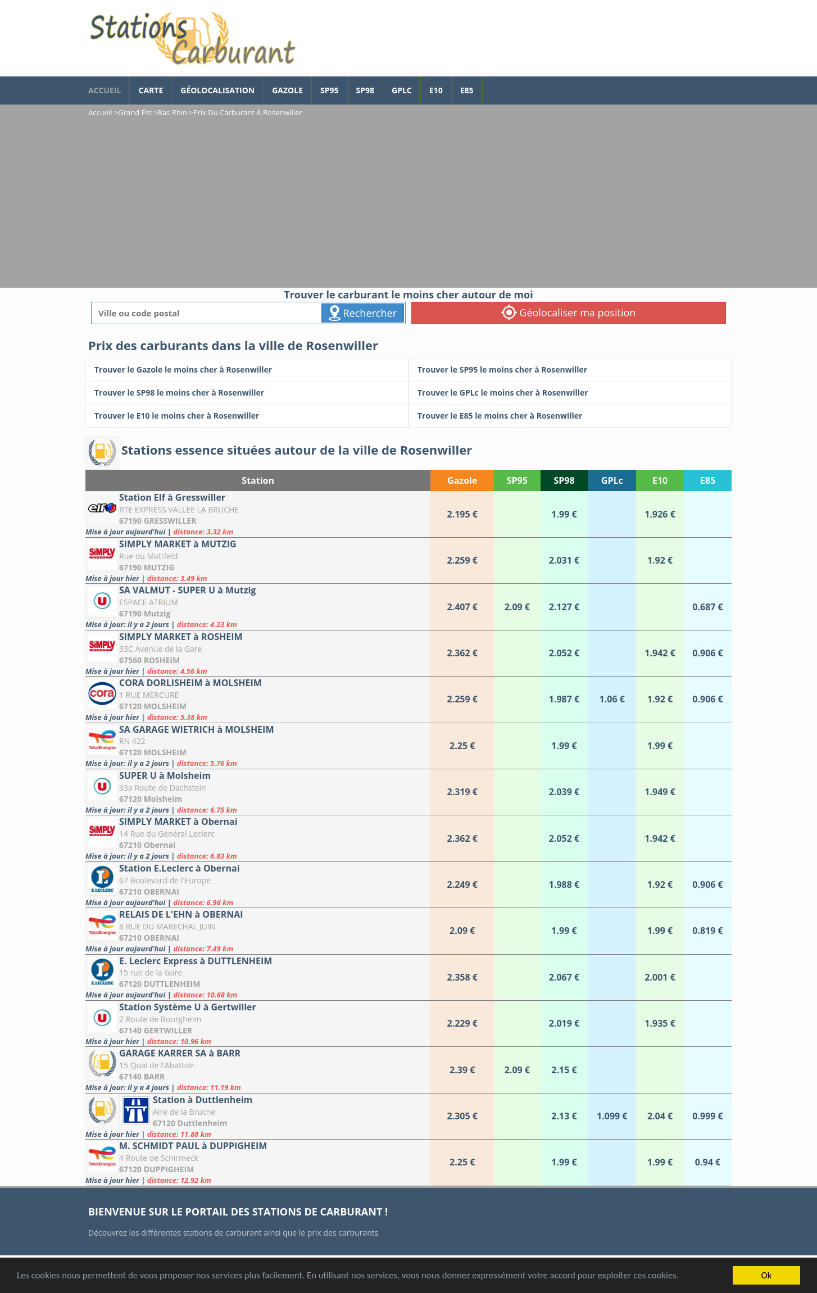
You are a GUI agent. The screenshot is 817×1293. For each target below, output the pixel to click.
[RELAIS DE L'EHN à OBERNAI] (257, 931)
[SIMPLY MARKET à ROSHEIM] (257, 653)
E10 (436, 90)
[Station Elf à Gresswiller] (257, 514)
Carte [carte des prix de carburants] (150, 90)
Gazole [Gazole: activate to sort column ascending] (462, 480)
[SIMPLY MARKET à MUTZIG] (257, 560)
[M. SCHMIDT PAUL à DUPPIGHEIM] (257, 1162)
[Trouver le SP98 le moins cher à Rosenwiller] (247, 392)
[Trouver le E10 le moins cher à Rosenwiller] (247, 415)
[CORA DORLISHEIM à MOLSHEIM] (257, 699)
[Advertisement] (408, 203)
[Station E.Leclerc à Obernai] (257, 885)
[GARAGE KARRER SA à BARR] (257, 1069)
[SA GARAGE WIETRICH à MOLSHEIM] (257, 746)
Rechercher (363, 313)
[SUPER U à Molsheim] (257, 792)
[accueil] (192, 38)
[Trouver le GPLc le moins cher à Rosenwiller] (570, 392)
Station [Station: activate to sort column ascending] (258, 480)
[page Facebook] (491, 84)
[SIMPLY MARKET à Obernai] (257, 838)
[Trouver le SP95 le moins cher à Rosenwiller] (570, 369)
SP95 (329, 90)
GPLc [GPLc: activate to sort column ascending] (612, 480)
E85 (467, 90)
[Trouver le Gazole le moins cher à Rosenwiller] (247, 369)
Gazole (287, 90)
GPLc (402, 90)
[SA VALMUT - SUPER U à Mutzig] (257, 606)
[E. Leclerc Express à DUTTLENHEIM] (257, 977)
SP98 (365, 90)
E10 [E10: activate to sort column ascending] (660, 480)
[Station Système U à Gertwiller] (257, 1023)
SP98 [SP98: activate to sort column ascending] (563, 480)
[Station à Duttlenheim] (257, 1116)
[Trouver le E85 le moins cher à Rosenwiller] (570, 415)
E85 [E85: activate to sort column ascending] (707, 480)
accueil (104, 90)
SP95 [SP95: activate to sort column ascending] (517, 480)
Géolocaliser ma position (568, 312)
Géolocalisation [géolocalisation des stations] (217, 90)
